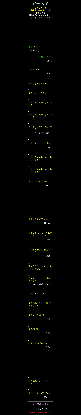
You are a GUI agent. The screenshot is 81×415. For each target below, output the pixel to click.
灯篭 (48, 239)
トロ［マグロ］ (43, 133)
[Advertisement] (40, 32)
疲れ (49, 61)
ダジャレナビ (40, 3)
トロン (47, 185)
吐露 (48, 73)
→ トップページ (40, 409)
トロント (46, 397)
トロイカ (46, 223)
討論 (48, 319)
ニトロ (47, 147)
